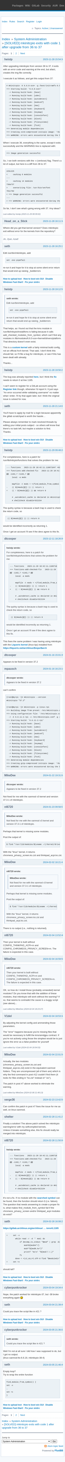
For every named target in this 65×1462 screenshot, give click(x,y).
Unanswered (56, 28)
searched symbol (46, 1198)
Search (20, 21)
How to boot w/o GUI (33, 279)
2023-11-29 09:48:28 (53, 450)
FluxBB (59, 1450)
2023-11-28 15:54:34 (53, 59)
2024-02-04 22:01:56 (53, 1054)
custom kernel (19, 347)
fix (55, 377)
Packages (17, 5)
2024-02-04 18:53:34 (53, 1016)
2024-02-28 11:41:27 (53, 1116)
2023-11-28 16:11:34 (53, 221)
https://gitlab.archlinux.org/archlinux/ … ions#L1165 (31, 1228)
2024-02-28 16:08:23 (53, 1221)
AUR (55, 5)
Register (30, 21)
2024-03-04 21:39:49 (53, 1304)
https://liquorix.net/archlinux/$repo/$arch (25, 648)
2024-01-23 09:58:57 (53, 807)
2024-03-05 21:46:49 (53, 1364)
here (36, 377)
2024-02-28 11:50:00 (53, 1140)
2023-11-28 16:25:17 (53, 246)
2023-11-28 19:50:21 (53, 370)
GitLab (35, 5)
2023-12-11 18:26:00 (53, 538)
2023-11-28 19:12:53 (53, 289)
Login (39, 21)
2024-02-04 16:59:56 (53, 959)
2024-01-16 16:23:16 (53, 668)
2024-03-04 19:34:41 (53, 1287)
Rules (12, 21)
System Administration (30, 39)
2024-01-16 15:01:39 (53, 655)
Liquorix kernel (19, 644)
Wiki (27, 5)
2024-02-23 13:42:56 (53, 1099)
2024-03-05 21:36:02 (53, 1329)
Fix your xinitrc (32, 282)
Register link (10, 389)
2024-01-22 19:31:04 (53, 775)
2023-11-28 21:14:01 (53, 406)
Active (45, 28)
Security (46, 5)
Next (22, 53)
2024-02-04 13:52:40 (53, 935)
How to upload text (12, 279)
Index (4, 21)
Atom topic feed (55, 1446)
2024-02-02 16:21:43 (53, 862)
